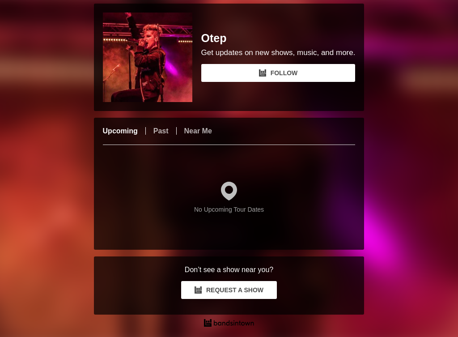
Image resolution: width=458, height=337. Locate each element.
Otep (214, 38)
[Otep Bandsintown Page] (152, 57)
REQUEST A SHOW (229, 290)
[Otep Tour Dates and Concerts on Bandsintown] (229, 324)
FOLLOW (278, 73)
